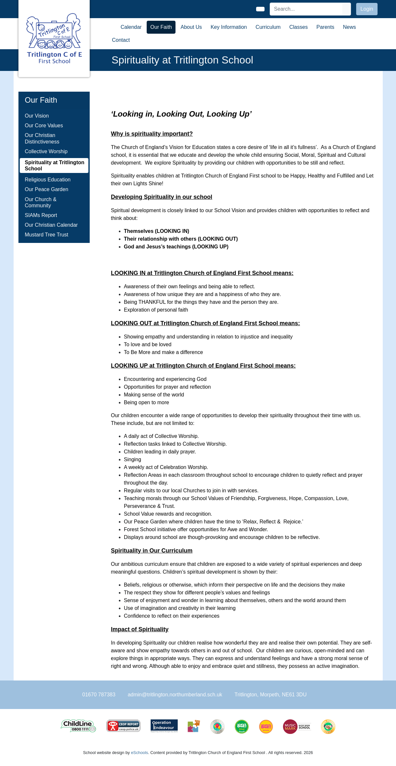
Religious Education (48, 179)
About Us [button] (191, 27)
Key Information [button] (228, 27)
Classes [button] (298, 27)
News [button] (349, 27)
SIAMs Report (41, 215)
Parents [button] (325, 27)
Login (366, 9)
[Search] (306, 9)
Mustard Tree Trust (46, 234)
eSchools (139, 752)
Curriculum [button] (267, 27)
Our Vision (37, 116)
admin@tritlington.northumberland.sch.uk (175, 694)
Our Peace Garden (46, 189)
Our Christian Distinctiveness (42, 138)
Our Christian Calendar (51, 225)
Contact (121, 40)
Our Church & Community (41, 202)
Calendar (131, 27)
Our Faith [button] (161, 27)
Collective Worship (46, 151)
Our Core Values (44, 125)
